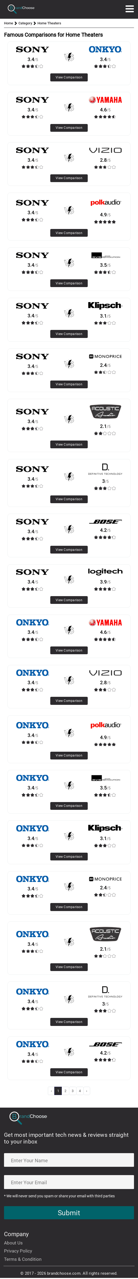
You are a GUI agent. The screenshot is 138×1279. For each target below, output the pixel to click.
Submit (69, 1213)
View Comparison (69, 77)
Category (25, 23)
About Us (13, 1244)
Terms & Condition (22, 1260)
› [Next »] (86, 1091)
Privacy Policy (18, 1252)
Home (8, 23)
